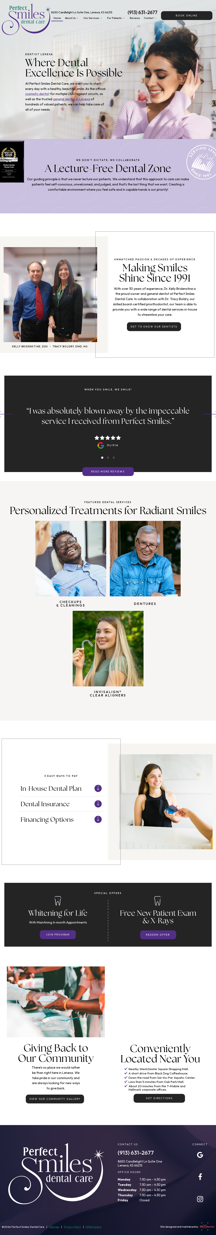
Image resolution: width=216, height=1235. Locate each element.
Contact (150, 18)
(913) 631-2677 (142, 12)
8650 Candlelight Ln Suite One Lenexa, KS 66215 (140, 1163)
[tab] (102, 457)
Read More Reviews (108, 471)
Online (187, 15)
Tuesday (124, 1185)
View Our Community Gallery (55, 1099)
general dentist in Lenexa (71, 99)
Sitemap (54, 1227)
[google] (200, 1154)
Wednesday (127, 1190)
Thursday (125, 1195)
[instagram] (200, 1199)
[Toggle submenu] (78, 18)
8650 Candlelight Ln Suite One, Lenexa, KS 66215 (81, 12)
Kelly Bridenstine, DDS (30, 346)
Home (57, 18)
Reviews (135, 18)
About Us (72, 18)
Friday (123, 1200)
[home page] (26, 19)
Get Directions (159, 1098)
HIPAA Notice (93, 1227)
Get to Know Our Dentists (154, 326)
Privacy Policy (72, 1227)
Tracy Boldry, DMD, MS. (70, 346)
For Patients (116, 18)
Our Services (93, 18)
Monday (124, 1179)
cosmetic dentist (37, 94)
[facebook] (200, 1176)
